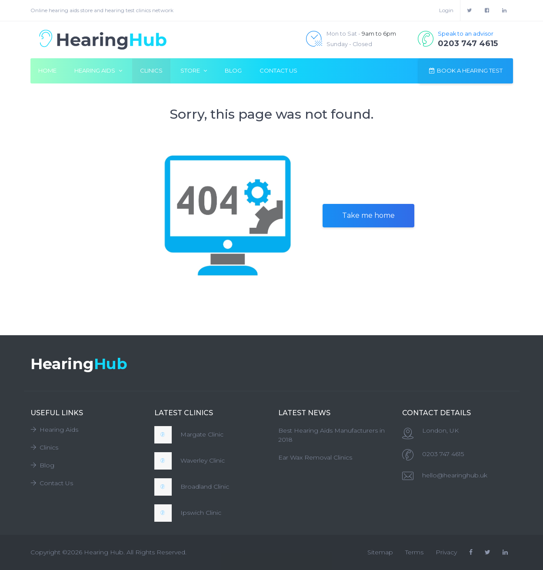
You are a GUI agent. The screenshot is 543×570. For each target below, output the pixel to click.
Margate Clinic (201, 434)
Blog (233, 70)
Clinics (151, 70)
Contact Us (278, 70)
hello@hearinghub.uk (454, 475)
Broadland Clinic (204, 486)
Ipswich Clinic (200, 513)
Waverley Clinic (202, 460)
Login (446, 10)
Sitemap (380, 552)
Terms (414, 552)
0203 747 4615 (443, 454)
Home (47, 70)
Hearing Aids (54, 429)
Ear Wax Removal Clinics (315, 457)
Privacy (446, 552)
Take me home (368, 215)
